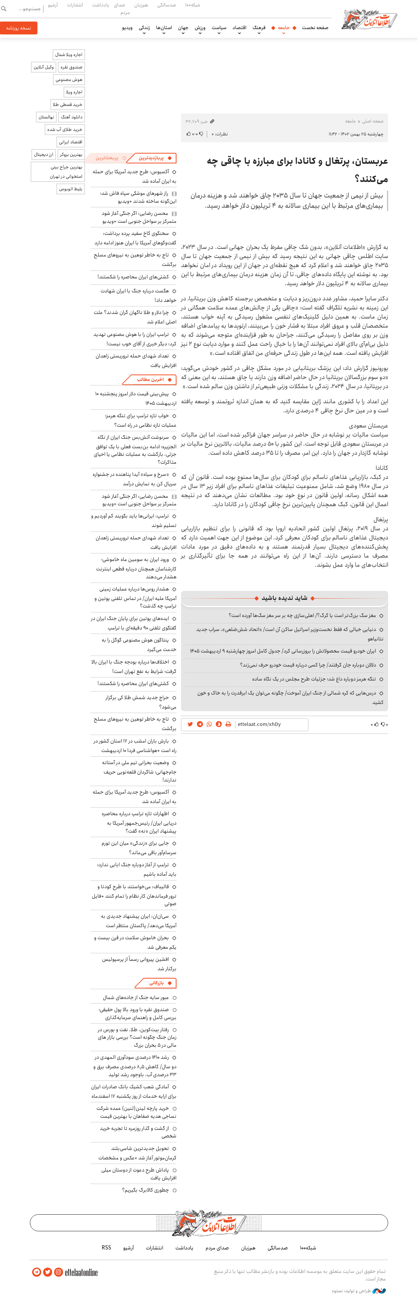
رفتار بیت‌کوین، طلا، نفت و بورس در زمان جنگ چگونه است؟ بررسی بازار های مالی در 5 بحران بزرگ (137, 1037)
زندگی (144, 27)
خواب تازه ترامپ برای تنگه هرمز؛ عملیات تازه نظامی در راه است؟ (140, 420)
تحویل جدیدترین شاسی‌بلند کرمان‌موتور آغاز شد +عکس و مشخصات (137, 1153)
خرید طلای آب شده (64, 129)
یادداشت (100, 5)
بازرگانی (156, 983)
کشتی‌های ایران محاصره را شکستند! (133, 277)
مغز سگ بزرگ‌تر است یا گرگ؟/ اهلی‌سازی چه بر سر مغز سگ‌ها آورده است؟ (302, 615)
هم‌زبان (141, 5)
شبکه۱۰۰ (192, 5)
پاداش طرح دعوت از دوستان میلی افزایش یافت (138, 1174)
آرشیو (53, 5)
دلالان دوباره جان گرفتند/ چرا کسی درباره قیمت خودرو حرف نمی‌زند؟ (308, 665)
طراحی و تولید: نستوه (359, 1291)
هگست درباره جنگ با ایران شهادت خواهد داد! (138, 296)
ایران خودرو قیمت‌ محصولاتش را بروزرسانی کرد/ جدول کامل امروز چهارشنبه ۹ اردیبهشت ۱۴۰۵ (283, 651)
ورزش (200, 27)
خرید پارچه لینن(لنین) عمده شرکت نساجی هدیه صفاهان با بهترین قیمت (136, 1112)
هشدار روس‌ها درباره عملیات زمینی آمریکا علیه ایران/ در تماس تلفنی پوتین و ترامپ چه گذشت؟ (135, 597)
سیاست (219, 27)
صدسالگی (166, 5)
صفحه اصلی (373, 121)
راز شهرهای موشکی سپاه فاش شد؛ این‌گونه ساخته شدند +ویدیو (138, 197)
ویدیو (127, 27)
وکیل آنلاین (44, 67)
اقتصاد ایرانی (70, 142)
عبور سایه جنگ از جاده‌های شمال (136, 997)
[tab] (155, 158)
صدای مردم (122, 8)
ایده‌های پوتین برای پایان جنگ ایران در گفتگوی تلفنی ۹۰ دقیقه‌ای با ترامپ (133, 623)
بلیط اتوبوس (70, 189)
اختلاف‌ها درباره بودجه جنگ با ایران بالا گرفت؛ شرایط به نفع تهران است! (133, 667)
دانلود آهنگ (71, 117)
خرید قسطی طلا (67, 104)
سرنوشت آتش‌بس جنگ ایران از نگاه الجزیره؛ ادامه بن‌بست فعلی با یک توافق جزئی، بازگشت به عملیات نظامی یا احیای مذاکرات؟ (135, 449)
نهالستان (46, 117)
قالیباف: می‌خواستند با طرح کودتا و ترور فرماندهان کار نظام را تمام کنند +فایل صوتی (134, 895)
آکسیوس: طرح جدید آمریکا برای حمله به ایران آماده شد (134, 797)
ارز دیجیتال (43, 154)
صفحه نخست (315, 27)
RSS (106, 1248)
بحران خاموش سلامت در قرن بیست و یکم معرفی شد (135, 942)
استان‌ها (164, 27)
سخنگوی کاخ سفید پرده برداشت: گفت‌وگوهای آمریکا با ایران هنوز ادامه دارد (135, 238)
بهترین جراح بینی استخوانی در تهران (66, 171)
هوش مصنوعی (69, 79)
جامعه (284, 27)
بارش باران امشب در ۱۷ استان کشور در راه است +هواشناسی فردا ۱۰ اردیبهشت (135, 746)
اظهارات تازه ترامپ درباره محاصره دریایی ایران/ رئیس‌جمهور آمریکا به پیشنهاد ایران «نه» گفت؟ (139, 822)
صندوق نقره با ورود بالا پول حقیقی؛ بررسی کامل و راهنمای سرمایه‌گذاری (137, 1013)
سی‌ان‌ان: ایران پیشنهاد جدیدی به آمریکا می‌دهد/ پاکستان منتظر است (138, 921)
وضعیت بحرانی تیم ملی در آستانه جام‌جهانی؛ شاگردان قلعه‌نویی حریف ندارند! (139, 771)
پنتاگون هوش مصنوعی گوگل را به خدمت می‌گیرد (139, 645)
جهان (183, 27)
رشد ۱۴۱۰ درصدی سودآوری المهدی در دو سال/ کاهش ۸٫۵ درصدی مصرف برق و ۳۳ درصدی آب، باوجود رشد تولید (134, 1065)
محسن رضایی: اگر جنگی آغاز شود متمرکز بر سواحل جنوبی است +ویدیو (139, 217)
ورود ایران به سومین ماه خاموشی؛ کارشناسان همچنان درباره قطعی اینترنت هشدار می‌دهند (136, 568)
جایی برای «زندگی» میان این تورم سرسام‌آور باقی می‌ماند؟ (139, 848)
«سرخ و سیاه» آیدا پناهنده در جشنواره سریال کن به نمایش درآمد (134, 479)
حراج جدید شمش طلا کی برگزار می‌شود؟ (141, 702)
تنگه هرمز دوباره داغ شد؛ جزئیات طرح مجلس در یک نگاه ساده (314, 679)
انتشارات (75, 5)
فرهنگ (259, 27)
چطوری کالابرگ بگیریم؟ (145, 1190)
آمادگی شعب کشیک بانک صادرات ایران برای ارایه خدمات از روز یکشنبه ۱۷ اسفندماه (133, 1091)
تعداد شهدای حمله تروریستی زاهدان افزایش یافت (136, 361)
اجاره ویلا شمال (68, 54)
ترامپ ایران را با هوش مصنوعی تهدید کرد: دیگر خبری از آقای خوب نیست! (134, 339)
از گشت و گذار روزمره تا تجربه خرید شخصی (138, 1132)
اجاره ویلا (74, 92)
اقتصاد (239, 27)
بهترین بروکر (71, 154)
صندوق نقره (71, 67)
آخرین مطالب (150, 379)
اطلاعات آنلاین (369, 19)
